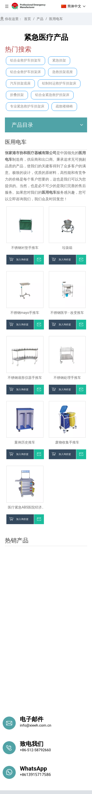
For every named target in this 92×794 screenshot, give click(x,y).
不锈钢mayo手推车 (24, 313)
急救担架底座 (62, 72)
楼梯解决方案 (26, 730)
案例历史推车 (24, 442)
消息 (51, 705)
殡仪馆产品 (33, 758)
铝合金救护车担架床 (25, 72)
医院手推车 (71, 730)
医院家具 (10, 758)
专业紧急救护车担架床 (27, 106)
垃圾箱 (67, 248)
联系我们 (67, 705)
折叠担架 (17, 95)
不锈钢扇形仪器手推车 (25, 378)
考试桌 (54, 758)
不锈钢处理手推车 (67, 378)
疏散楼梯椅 (64, 106)
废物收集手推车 (67, 442)
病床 (6, 737)
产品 (38, 705)
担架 (6, 730)
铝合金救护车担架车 (25, 60)
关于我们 (22, 705)
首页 (6, 705)
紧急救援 (49, 730)
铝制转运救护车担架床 (59, 83)
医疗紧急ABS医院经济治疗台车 (25, 507)
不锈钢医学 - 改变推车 (67, 313)
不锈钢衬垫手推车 (25, 248)
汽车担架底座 (20, 83)
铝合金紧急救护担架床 (52, 95)
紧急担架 (59, 60)
